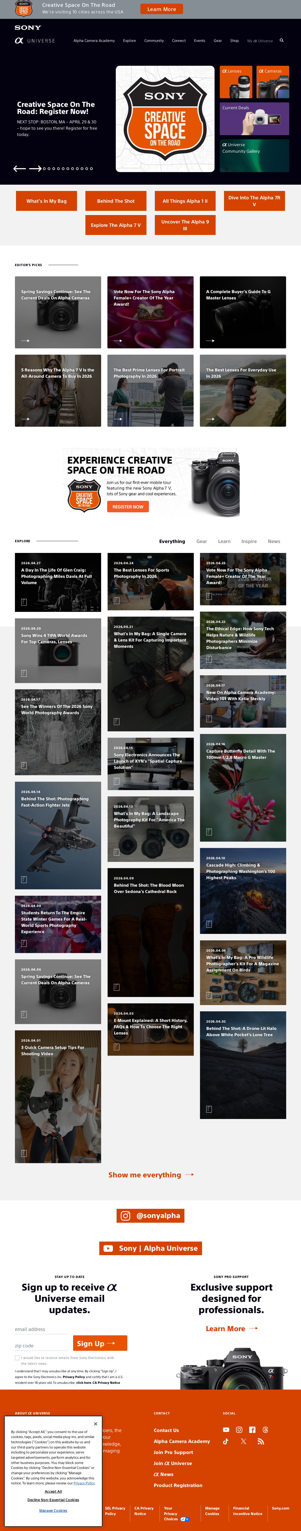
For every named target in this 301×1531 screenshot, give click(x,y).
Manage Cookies (53, 1510)
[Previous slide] (20, 168)
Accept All (53, 1491)
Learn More (161, 9)
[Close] (95, 1424)
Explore (129, 40)
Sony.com (280, 1508)
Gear (218, 40)
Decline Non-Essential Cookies (53, 1499)
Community (154, 40)
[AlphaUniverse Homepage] (34, 40)
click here (83, 1382)
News (163, 1474)
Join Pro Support (173, 1452)
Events (199, 40)
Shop (234, 40)
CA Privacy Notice (106, 1382)
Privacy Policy (74, 1377)
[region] (53, 1471)
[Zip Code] (41, 1346)
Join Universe (173, 1463)
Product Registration (178, 1485)
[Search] (281, 40)
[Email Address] (41, 1329)
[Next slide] (35, 168)
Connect (179, 40)
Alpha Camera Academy (94, 40)
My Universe (260, 40)
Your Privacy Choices (177, 1514)
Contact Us (166, 1430)
